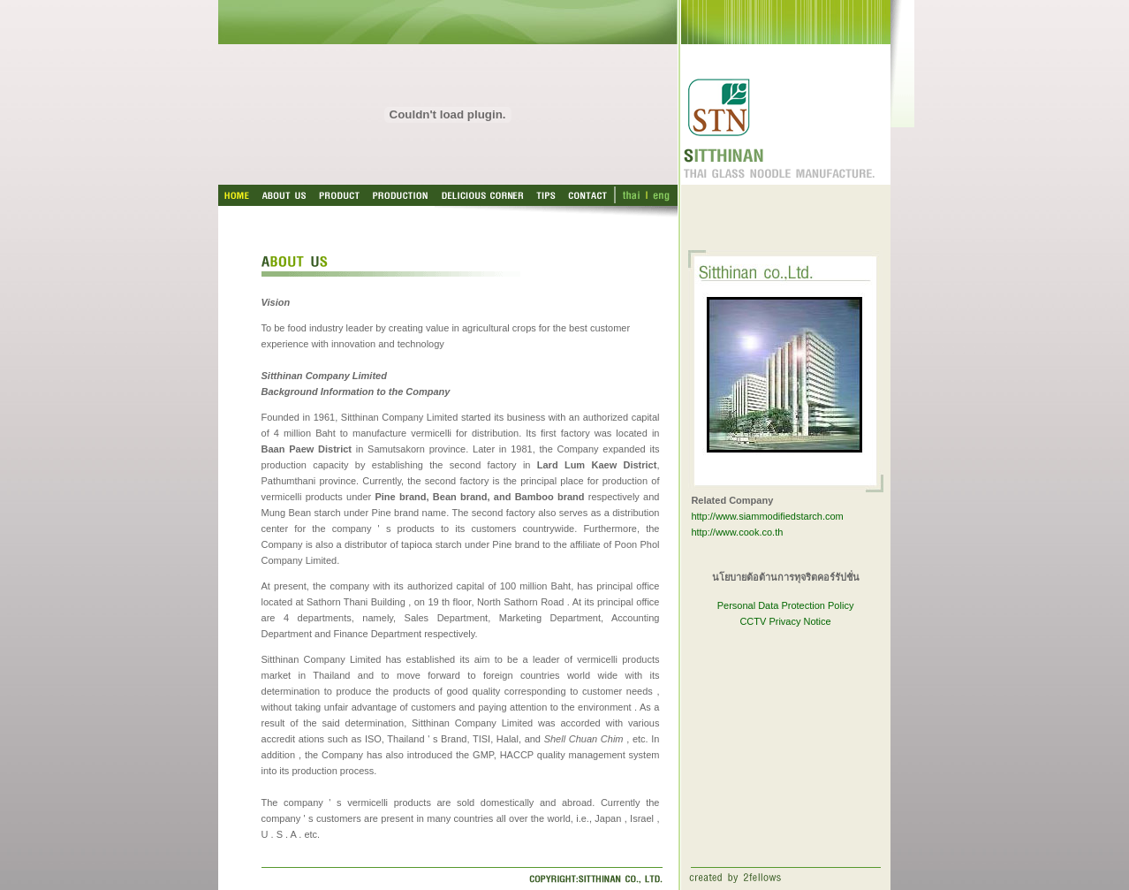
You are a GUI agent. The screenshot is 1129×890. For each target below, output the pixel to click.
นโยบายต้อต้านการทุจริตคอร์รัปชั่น (786, 577)
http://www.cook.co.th (737, 532)
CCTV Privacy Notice (784, 621)
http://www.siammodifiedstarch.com (767, 516)
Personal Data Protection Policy (785, 605)
